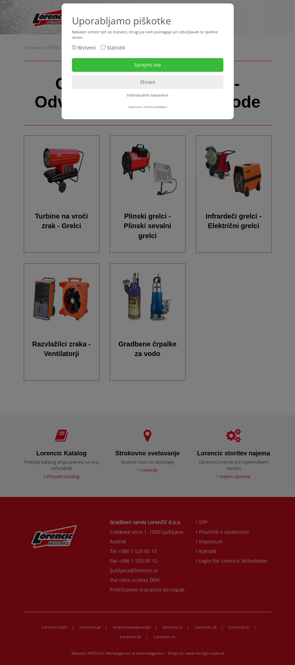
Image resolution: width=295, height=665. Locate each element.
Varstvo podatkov (155, 107)
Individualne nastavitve (147, 95)
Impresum (134, 107)
